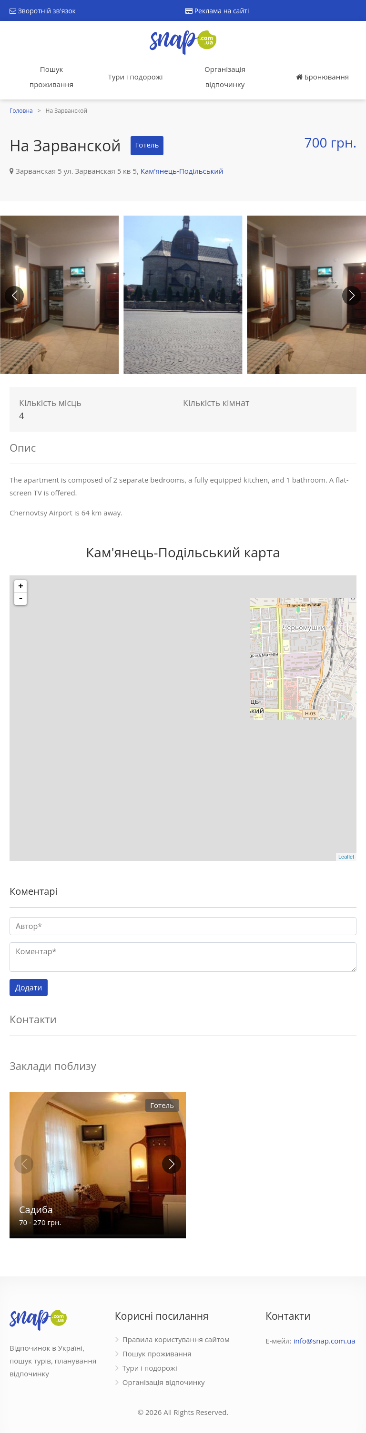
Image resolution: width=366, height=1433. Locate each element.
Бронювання (322, 76)
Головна (21, 111)
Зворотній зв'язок (43, 10)
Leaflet (346, 857)
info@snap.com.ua (325, 1340)
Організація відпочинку (224, 76)
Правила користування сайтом (176, 1339)
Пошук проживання (51, 76)
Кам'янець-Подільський (182, 171)
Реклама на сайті (217, 10)
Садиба (36, 1209)
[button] (351, 295)
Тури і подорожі (135, 76)
